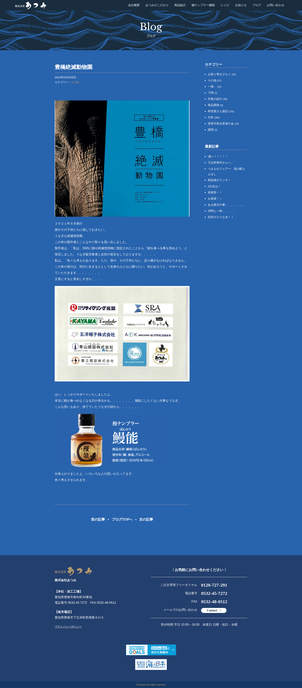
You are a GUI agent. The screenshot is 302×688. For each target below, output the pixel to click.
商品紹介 (180, 5)
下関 (212, 92)
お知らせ (241, 5)
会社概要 (134, 5)
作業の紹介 (217, 98)
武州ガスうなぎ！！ (221, 217)
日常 (214, 117)
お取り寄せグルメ (222, 74)
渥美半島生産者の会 (223, 123)
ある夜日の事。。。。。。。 (226, 204)
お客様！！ (215, 198)
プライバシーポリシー (68, 626)
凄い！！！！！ (218, 156)
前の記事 (98, 519)
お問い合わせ (275, 5)
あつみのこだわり (157, 5)
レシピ (225, 5)
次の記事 (146, 519)
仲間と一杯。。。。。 (222, 210)
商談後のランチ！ (219, 180)
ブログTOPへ (122, 519)
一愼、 (214, 86)
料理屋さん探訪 (221, 111)
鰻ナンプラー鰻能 (203, 5)
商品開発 (215, 105)
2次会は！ (214, 186)
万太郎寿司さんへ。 (221, 162)
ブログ (256, 5)
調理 (212, 129)
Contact (212, 610)
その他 (75, 82)
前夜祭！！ (215, 192)
